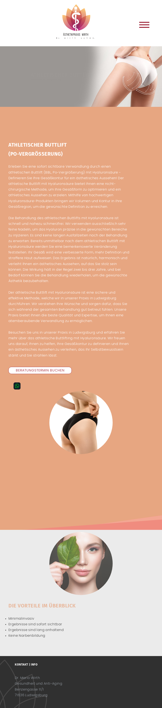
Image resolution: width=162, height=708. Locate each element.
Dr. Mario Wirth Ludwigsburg (81, 21)
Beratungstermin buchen (40, 370)
